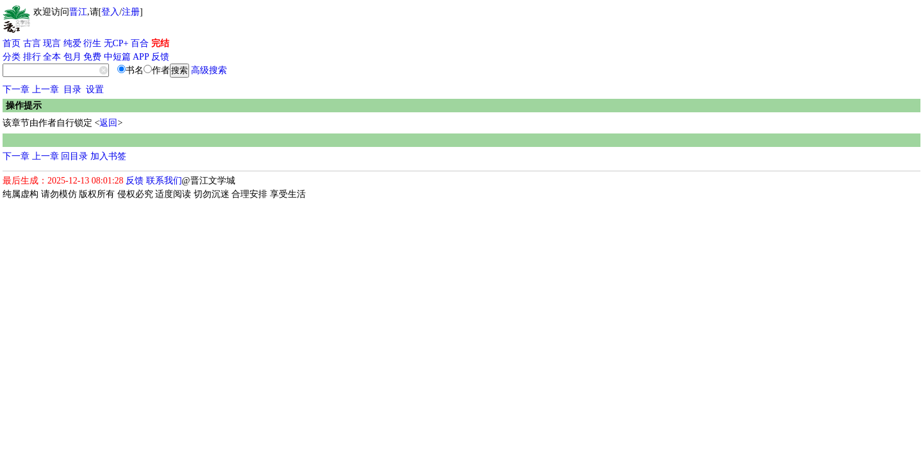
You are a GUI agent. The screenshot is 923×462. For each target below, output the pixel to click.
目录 (72, 89)
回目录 (74, 156)
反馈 (160, 57)
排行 (32, 57)
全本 (52, 57)
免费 (92, 57)
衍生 (92, 43)
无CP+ (116, 43)
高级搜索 (209, 70)
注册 (131, 12)
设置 (95, 89)
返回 (108, 123)
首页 (12, 43)
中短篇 (117, 57)
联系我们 (164, 180)
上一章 (45, 89)
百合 (140, 43)
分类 (12, 57)
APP (141, 57)
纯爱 (72, 43)
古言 (32, 43)
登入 (110, 12)
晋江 (78, 12)
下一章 (16, 89)
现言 (52, 43)
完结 (160, 43)
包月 (72, 57)
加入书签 (108, 156)
